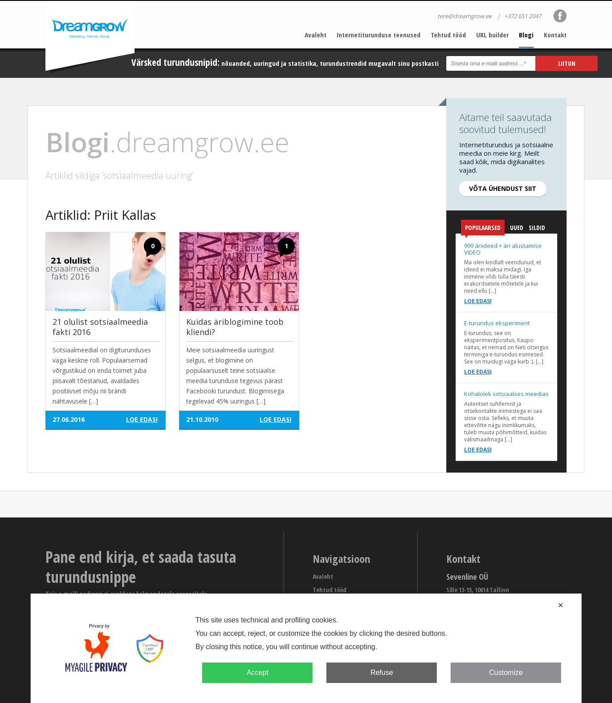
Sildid (537, 227)
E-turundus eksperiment (497, 323)
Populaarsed (483, 229)
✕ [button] (560, 605)
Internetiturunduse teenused (378, 34)
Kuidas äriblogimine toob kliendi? (235, 326)
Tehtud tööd (448, 34)
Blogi (526, 34)
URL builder (492, 34)
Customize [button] (506, 672)
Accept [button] (258, 672)
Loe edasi (478, 301)
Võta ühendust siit (502, 188)
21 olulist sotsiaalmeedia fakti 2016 (100, 326)
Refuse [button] (382, 672)
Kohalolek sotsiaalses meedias (506, 394)
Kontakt (555, 34)
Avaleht (315, 34)
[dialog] (306, 648)
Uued (516, 227)
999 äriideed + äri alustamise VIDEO (503, 249)
